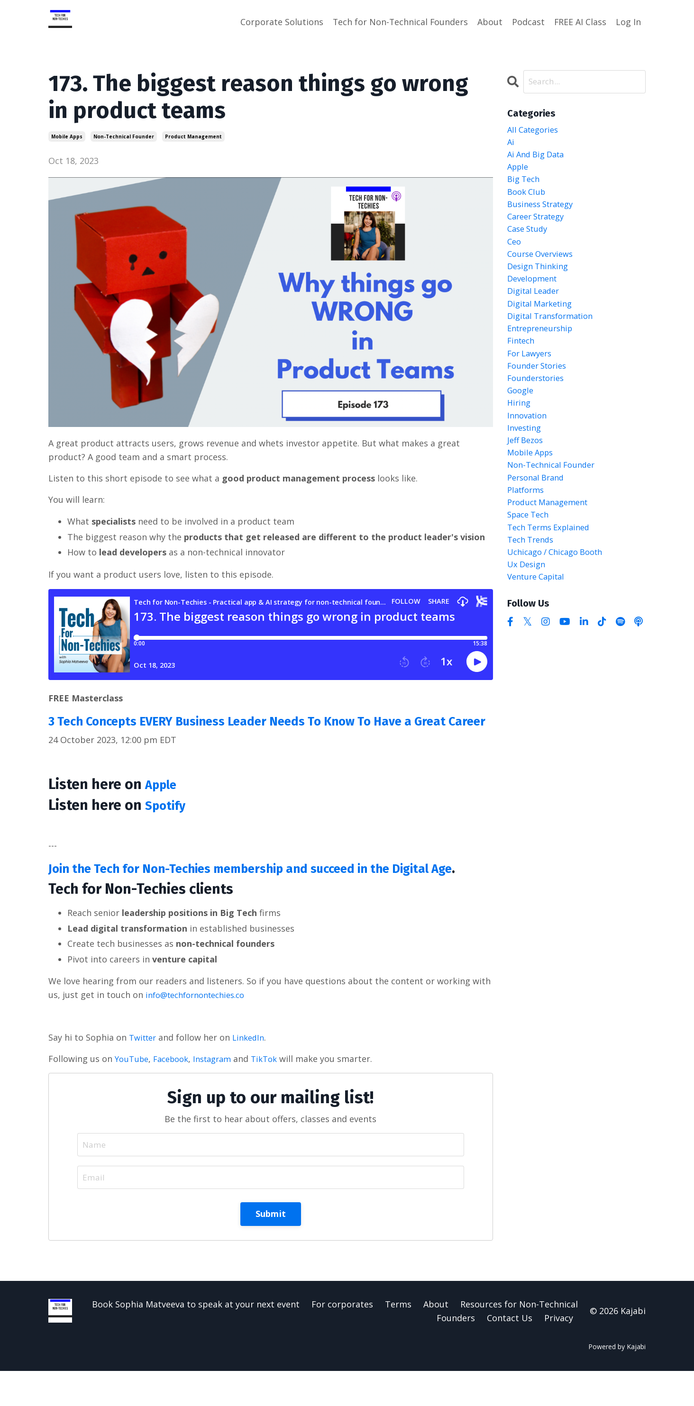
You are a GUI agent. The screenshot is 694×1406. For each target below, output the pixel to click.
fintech (522, 362)
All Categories (535, 130)
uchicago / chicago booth (560, 594)
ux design (527, 608)
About (489, 21)
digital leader (536, 307)
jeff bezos (527, 471)
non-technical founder (123, 136)
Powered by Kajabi (617, 1381)
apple (519, 171)
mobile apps (66, 136)
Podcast (527, 21)
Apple (164, 800)
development (534, 294)
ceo (514, 253)
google (521, 417)
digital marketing (543, 321)
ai (511, 144)
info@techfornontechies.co (201, 1028)
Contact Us (509, 1352)
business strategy (544, 212)
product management (193, 136)
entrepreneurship (543, 348)
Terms (398, 1339)
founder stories (540, 389)
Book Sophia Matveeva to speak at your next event (196, 1339)
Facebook (175, 1092)
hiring (519, 430)
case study (529, 239)
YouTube (133, 1092)
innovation (529, 444)
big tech (525, 184)
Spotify (168, 821)
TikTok (276, 1092)
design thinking (540, 280)
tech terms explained (552, 567)
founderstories (538, 403)
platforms (527, 526)
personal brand (538, 512)
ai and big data (538, 157)
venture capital (539, 621)
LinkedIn (253, 1071)
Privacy (558, 1352)
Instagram (221, 1092)
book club (528, 198)
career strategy (539, 226)
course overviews (543, 266)
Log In (628, 21)
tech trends (532, 580)
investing (526, 457)
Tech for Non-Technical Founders (399, 21)
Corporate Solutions (279, 21)
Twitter (144, 1071)
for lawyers (532, 375)
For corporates (342, 1339)
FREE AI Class (580, 21)
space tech (530, 553)
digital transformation (554, 335)
